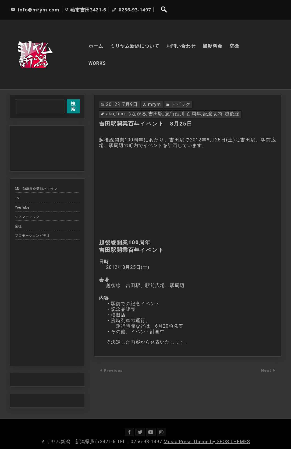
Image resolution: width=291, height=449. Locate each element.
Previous (113, 370)
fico (120, 113)
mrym (154, 104)
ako (110, 113)
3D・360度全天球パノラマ (36, 189)
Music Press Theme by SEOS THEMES (207, 441)
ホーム (96, 46)
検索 (73, 106)
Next (267, 370)
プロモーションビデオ (32, 235)
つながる (136, 113)
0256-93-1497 (131, 10)
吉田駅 (155, 113)
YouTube (22, 207)
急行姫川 (175, 113)
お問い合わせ (181, 46)
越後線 (232, 113)
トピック (181, 104)
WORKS (97, 63)
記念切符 (213, 113)
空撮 (234, 46)
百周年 (194, 113)
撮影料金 (212, 46)
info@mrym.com (35, 10)
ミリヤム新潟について (134, 46)
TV (17, 198)
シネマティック (27, 217)
